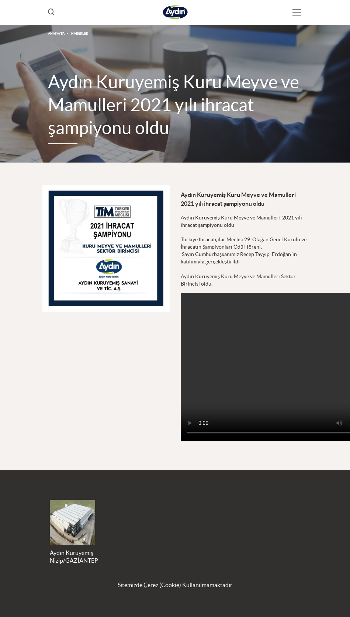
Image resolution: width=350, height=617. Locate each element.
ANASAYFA (56, 33)
